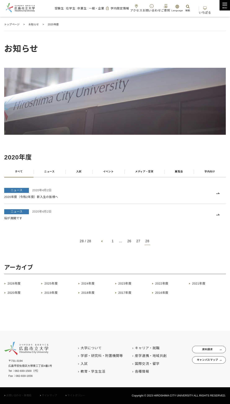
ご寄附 (160, 8)
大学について (82, 348)
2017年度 (128, 295)
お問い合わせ (147, 8)
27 (138, 243)
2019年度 (54, 295)
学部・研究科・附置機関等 (93, 356)
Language (172, 8)
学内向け (210, 173)
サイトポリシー (76, 395)
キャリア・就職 (139, 348)
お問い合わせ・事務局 (18, 395)
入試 (77, 173)
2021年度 (201, 286)
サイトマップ (49, 395)
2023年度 (128, 286)
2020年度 (17, 295)
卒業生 (77, 8)
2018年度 (91, 295)
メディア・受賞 (143, 173)
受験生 (54, 8)
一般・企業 (91, 8)
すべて (18, 173)
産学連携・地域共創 (142, 356)
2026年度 (17, 286)
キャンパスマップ (202, 363)
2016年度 (164, 295)
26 (129, 243)
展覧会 (179, 173)
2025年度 (54, 286)
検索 (182, 8)
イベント (106, 173)
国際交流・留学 (139, 364)
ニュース (49, 173)
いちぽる (205, 8)
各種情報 (134, 371)
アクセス (132, 8)
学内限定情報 (113, 8)
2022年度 (164, 286)
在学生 (66, 8)
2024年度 (91, 286)
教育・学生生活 (84, 371)
